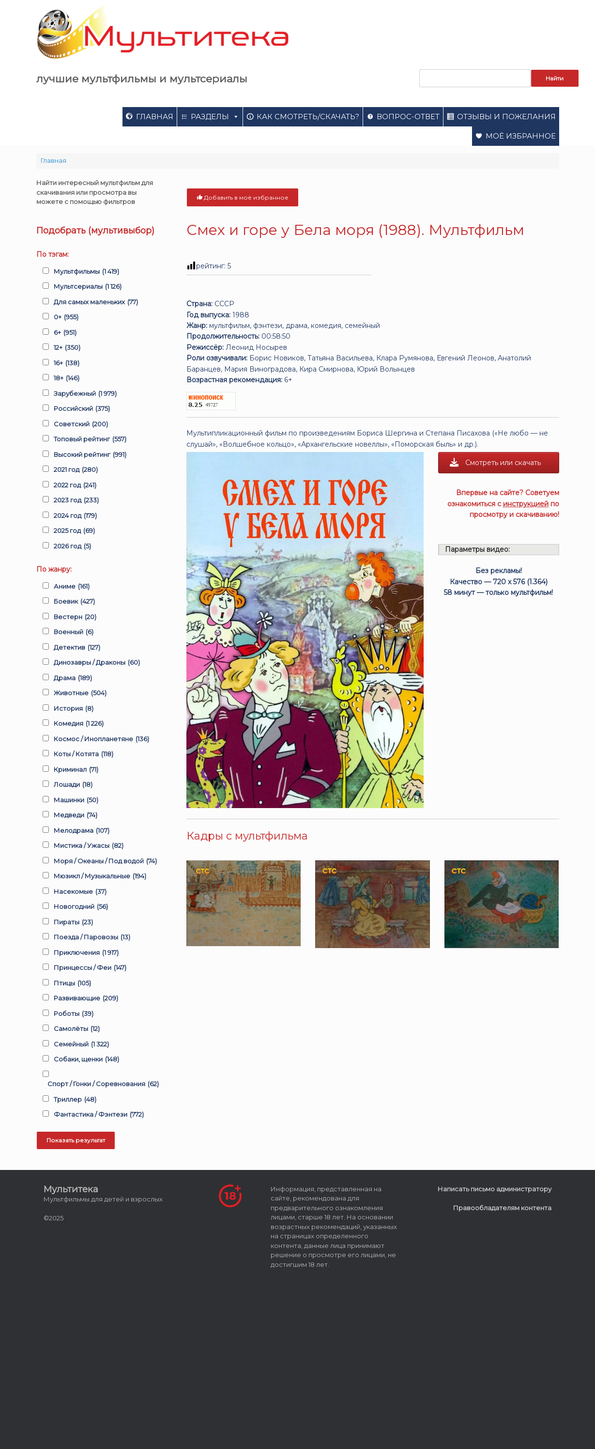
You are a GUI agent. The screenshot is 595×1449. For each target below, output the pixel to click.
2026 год (72, 546)
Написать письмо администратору (494, 1189)
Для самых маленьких (96, 302)
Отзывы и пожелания (506, 116)
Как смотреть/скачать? (308, 116)
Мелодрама (81, 831)
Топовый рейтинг (90, 439)
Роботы (73, 1014)
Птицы (72, 983)
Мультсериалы (88, 287)
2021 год (76, 470)
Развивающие (86, 998)
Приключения (86, 953)
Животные (80, 693)
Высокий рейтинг (90, 455)
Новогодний (81, 907)
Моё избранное (521, 135)
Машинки (76, 800)
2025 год (74, 531)
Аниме (72, 587)
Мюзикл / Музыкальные (100, 876)
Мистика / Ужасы (88, 846)
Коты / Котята (83, 754)
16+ (66, 363)
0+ (66, 317)
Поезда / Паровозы (92, 937)
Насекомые (80, 892)
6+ (65, 333)
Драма (73, 678)
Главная (154, 116)
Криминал (76, 770)
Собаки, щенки (86, 1059)
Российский (82, 409)
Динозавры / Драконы (97, 663)
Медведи (75, 815)
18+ (66, 378)
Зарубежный (85, 394)
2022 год (75, 485)
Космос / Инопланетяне (101, 739)
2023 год (76, 500)
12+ (67, 348)
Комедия (79, 724)
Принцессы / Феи (90, 968)
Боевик (74, 602)
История (73, 709)
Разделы (215, 116)
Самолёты (77, 1029)
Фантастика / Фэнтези (99, 1115)
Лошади (73, 785)
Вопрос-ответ (408, 116)
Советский (81, 424)
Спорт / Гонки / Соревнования (103, 1084)
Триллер (75, 1100)
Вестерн (75, 617)
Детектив (77, 648)
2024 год (75, 516)
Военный (73, 632)
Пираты (73, 922)
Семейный (81, 1044)
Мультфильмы (86, 272)
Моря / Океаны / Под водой (105, 861)
